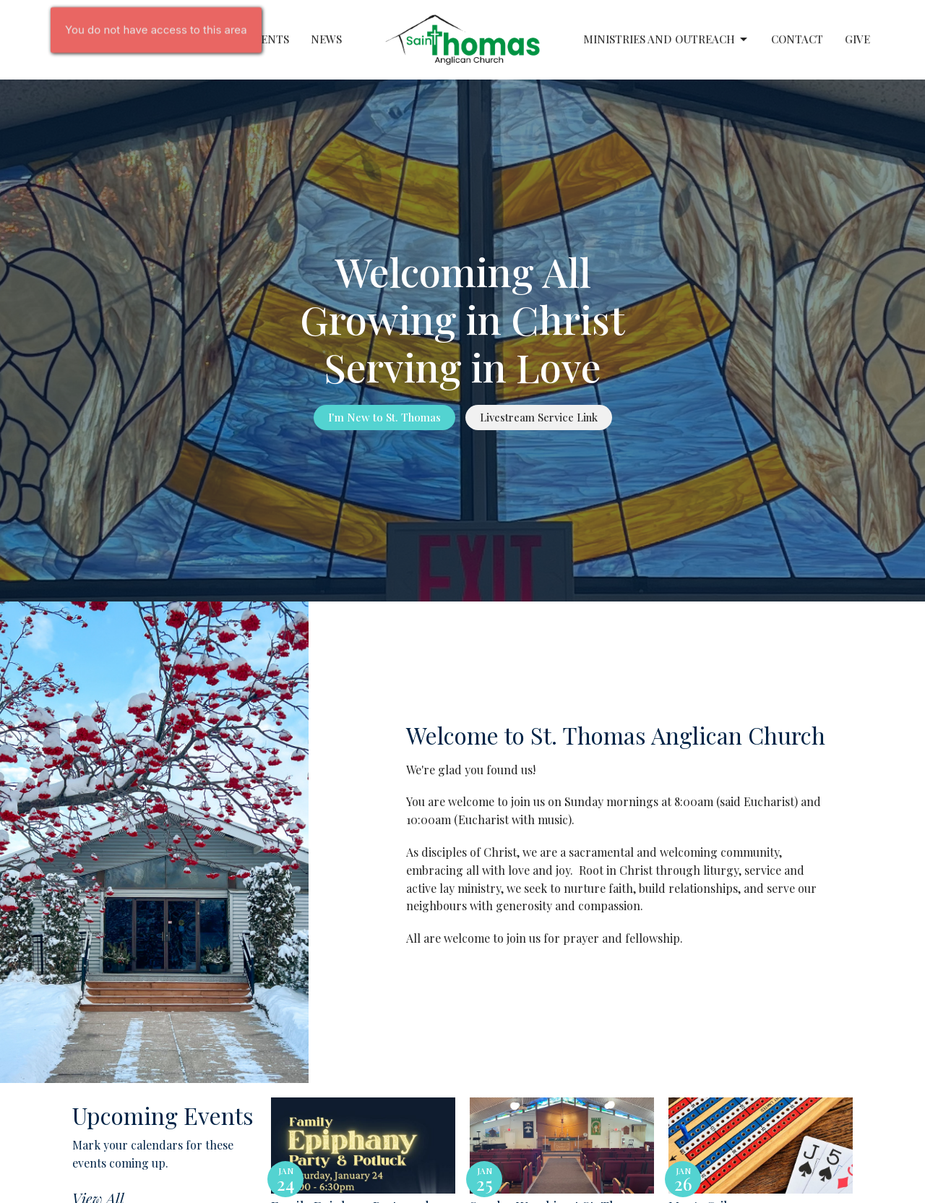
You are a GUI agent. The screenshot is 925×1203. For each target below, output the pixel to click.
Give (857, 39)
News (326, 39)
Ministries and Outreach (666, 39)
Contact (797, 39)
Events (268, 39)
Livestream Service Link (539, 417)
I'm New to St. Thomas (384, 417)
